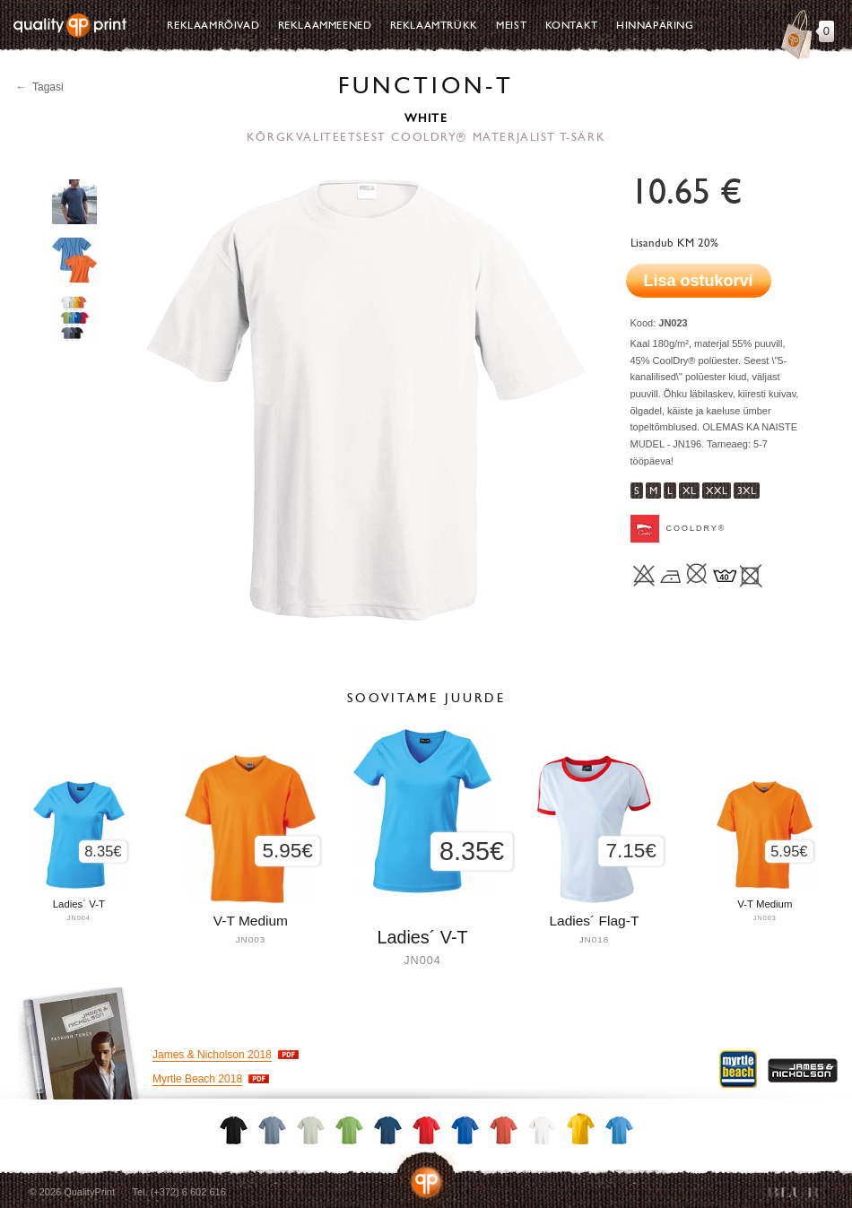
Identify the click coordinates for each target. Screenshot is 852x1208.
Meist (511, 25)
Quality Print (69, 25)
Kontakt (571, 25)
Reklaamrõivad (213, 25)
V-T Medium (764, 904)
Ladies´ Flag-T (594, 920)
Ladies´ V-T (422, 937)
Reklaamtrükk (434, 25)
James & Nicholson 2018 (212, 1054)
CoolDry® (696, 528)
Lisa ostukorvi (698, 281)
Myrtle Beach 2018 (197, 1079)
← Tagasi (40, 87)
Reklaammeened (325, 25)
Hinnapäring (655, 25)
